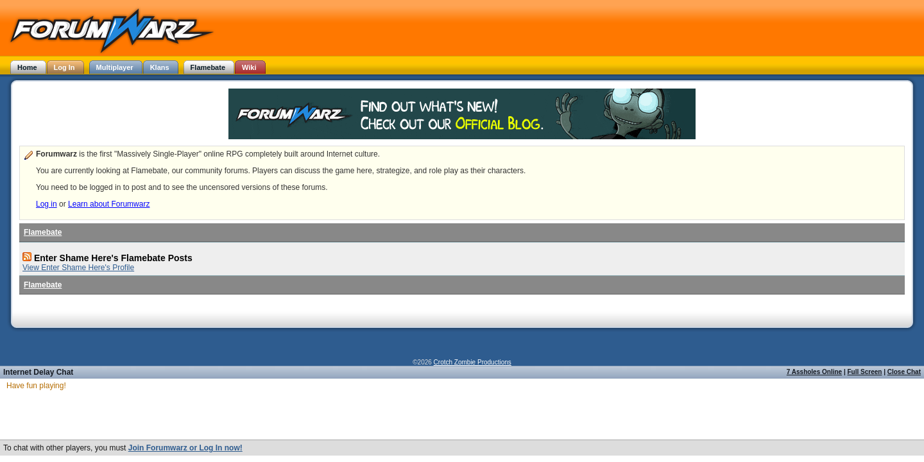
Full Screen (865, 371)
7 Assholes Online (814, 371)
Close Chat (904, 371)
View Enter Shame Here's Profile (78, 267)
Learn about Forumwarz (109, 204)
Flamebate (43, 232)
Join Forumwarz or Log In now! (185, 448)
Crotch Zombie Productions (472, 362)
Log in (46, 204)
